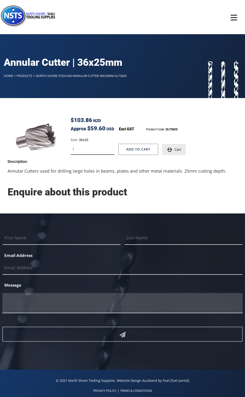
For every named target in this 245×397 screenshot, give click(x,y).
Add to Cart (138, 149)
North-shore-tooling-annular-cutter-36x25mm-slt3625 (81, 76)
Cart (174, 149)
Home (8, 76)
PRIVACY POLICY (104, 390)
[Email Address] (122, 268)
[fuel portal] (179, 380)
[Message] (122, 303)
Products (24, 76)
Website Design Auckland (137, 380)
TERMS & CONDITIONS (136, 390)
